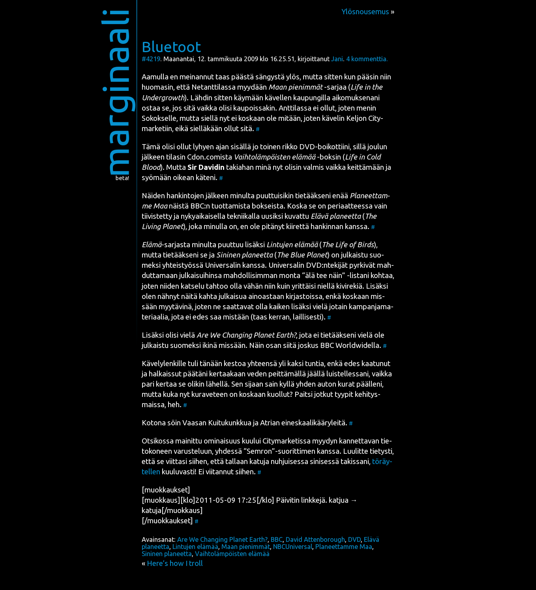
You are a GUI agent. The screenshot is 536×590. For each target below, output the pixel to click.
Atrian (270, 423)
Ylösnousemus (365, 12)
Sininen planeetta (167, 553)
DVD (354, 539)
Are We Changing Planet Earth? (222, 539)
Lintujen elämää (195, 546)
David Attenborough (315, 539)
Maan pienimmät (245, 546)
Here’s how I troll (175, 563)
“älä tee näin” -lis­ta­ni (335, 275)
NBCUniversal (292, 546)
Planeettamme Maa (343, 546)
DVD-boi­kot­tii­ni (324, 147)
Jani (337, 58)
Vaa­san (194, 423)
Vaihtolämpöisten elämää (232, 553)
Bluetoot (171, 46)
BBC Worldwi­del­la (349, 345)
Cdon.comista (209, 157)
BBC (197, 206)
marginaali (115, 92)
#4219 (151, 58)
